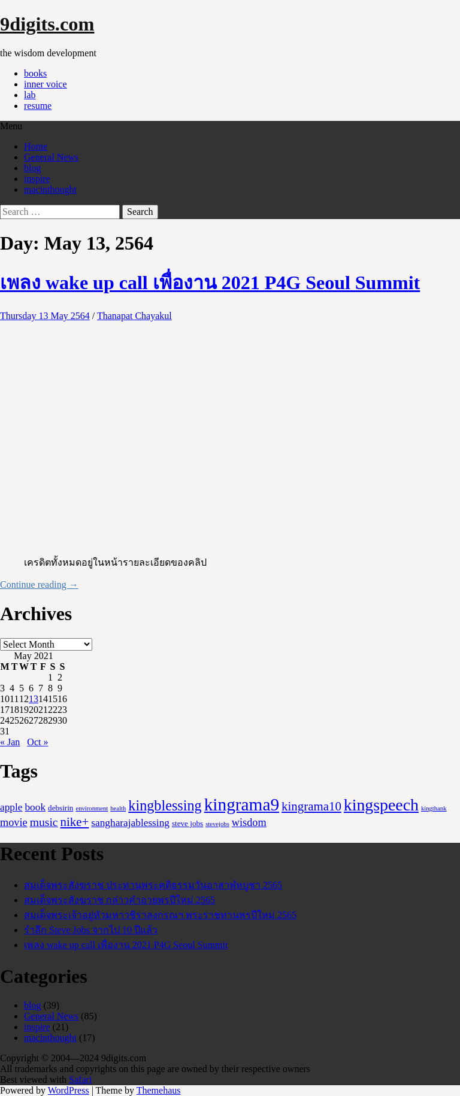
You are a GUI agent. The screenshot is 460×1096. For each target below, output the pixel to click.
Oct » (37, 742)
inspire (37, 179)
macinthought (50, 189)
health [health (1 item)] (118, 808)
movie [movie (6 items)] (14, 822)
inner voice (45, 84)
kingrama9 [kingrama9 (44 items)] (241, 804)
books (35, 73)
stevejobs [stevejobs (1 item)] (217, 824)
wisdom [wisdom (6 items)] (249, 822)
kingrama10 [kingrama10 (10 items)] (311, 806)
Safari (80, 1079)
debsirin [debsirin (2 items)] (60, 807)
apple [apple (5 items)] (11, 807)
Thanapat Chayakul (134, 316)
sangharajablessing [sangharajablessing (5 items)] (130, 822)
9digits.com (47, 24)
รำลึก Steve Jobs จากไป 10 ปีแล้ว (91, 930)
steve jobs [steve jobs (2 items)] (187, 823)
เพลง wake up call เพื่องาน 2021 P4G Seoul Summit (210, 282)
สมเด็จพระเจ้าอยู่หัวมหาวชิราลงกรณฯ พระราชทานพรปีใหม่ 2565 (160, 915)
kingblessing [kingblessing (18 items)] (164, 805)
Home (35, 146)
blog (32, 168)
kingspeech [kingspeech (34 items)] (381, 805)
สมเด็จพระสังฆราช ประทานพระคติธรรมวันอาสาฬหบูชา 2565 (153, 885)
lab (30, 95)
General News (51, 157)
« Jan (10, 742)
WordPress (68, 1090)
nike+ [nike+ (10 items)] (74, 822)
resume (38, 106)
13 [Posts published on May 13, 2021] (33, 699)
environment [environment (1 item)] (91, 808)
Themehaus (159, 1090)
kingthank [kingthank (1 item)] (434, 808)
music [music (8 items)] (44, 821)
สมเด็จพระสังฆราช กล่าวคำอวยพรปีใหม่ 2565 (119, 900)
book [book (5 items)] (35, 807)
